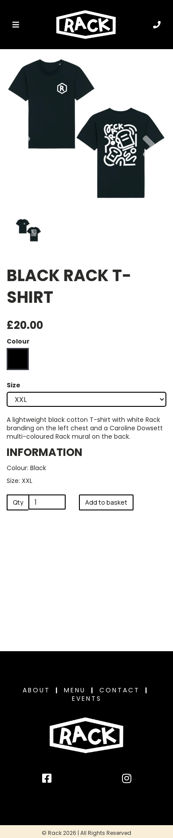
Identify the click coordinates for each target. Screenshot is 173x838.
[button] (23, 169)
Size (13, 385)
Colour (18, 341)
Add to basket (106, 502)
